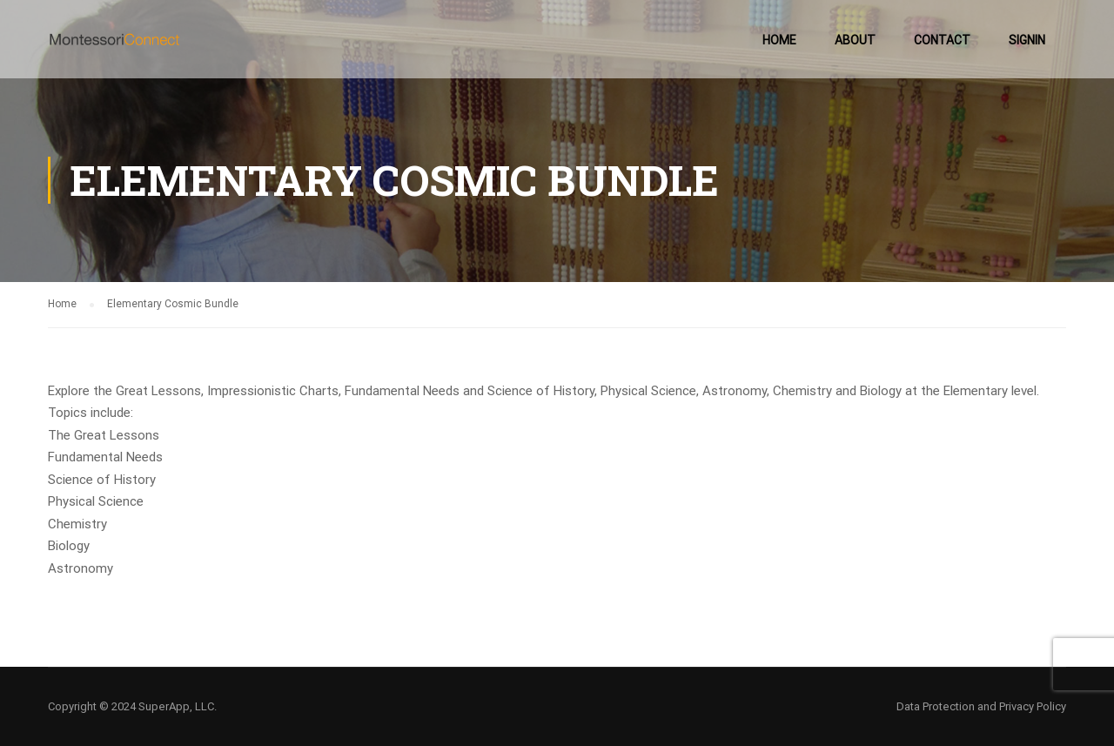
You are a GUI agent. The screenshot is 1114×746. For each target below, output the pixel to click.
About (855, 40)
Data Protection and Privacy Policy (981, 706)
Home (779, 40)
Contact (942, 40)
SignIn (1027, 40)
